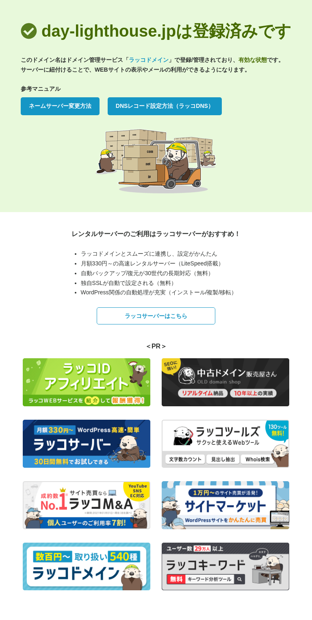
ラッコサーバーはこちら (156, 316)
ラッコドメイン (149, 60)
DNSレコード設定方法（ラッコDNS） (165, 106)
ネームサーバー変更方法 (60, 106)
